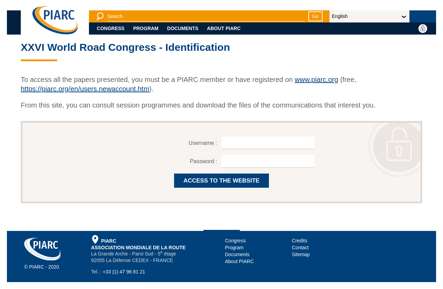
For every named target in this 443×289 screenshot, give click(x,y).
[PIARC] (55, 21)
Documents (182, 28)
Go (315, 16)
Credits (299, 240)
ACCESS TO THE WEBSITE (221, 180)
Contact (300, 247)
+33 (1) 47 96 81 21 (124, 271)
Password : (204, 161)
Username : (204, 143)
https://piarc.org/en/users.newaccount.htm (85, 89)
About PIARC (224, 28)
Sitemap (300, 254)
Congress (111, 28)
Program (146, 28)
